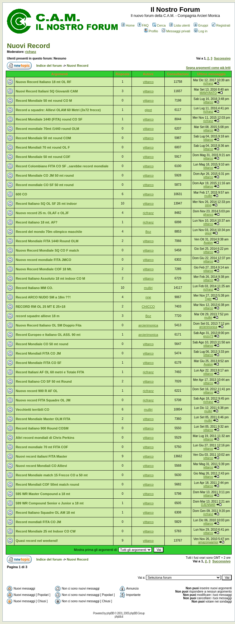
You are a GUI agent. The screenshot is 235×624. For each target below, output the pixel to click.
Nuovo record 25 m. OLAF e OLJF (42, 213)
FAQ (143, 25)
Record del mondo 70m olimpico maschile (49, 231)
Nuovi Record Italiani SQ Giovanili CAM (47, 91)
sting (208, 205)
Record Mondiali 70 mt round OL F (43, 147)
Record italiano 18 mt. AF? (36, 222)
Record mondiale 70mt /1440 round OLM (47, 128)
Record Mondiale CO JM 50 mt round (45, 175)
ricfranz (30, 51)
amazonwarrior (208, 542)
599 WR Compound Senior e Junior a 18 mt (50, 503)
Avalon (208, 242)
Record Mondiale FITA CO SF (39, 363)
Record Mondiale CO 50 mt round (42, 344)
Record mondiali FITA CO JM (38, 522)
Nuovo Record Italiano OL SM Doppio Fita (48, 325)
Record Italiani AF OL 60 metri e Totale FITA (50, 372)
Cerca (159, 25)
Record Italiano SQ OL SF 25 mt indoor (46, 203)
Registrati (221, 25)
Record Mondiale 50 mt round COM (43, 138)
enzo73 (208, 336)
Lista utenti (179, 25)
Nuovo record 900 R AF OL (37, 391)
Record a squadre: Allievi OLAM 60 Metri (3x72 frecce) (58, 110)
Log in (201, 31)
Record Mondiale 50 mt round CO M (44, 100)
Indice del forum (49, 65)
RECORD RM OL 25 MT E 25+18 (40, 306)
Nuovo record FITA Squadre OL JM (43, 400)
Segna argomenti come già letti (208, 67)
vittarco (148, 82)
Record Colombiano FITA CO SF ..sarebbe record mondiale (62, 166)
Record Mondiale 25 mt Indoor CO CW (46, 531)
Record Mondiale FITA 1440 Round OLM (47, 241)
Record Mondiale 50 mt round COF (43, 157)
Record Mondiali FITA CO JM (38, 353)
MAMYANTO (208, 93)
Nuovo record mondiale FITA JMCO (43, 260)
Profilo (151, 31)
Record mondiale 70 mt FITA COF (42, 447)
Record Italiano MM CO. (34, 288)
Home (128, 25)
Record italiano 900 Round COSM (42, 428)
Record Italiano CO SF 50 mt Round (44, 381)
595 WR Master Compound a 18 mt (43, 494)
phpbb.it (119, 616)
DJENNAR (208, 505)
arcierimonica (148, 325)
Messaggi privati (176, 31)
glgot (148, 110)
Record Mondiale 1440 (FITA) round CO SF (49, 119)
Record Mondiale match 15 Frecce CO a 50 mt (51, 475)
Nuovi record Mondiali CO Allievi (41, 466)
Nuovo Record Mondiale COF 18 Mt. (44, 269)
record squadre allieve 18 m (37, 316)
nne (148, 297)
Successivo (222, 58)
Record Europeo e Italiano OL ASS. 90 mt (48, 334)
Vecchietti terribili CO (32, 409)
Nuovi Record (28, 46)
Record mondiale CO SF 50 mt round (45, 185)
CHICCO (148, 306)
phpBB (110, 613)
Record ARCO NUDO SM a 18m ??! (43, 297)
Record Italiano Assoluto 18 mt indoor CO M (50, 278)
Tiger (208, 299)
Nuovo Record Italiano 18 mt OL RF (43, 82)
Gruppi (201, 25)
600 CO (21, 194)
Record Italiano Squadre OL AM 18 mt (45, 512)
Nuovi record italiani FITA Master (41, 456)
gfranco (208, 214)
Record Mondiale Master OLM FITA (43, 419)
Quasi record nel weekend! (37, 540)
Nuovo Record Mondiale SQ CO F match (47, 250)
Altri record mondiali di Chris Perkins (45, 437)
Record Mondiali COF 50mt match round (47, 484)
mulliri (208, 196)
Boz (148, 231)
